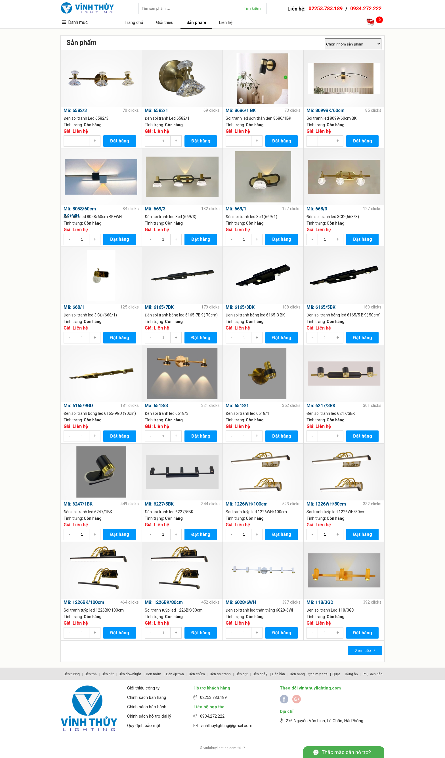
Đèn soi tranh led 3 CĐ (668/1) (90, 315)
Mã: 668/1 (74, 307)
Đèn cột (242, 674)
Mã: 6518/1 (237, 405)
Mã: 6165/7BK (159, 307)
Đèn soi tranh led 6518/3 (166, 413)
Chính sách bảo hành (146, 706)
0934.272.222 (365, 8)
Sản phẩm (196, 22)
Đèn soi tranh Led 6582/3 (86, 118)
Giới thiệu (164, 22)
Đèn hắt (108, 674)
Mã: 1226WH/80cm (326, 504)
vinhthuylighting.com (219, 748)
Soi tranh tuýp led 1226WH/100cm (256, 512)
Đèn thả (91, 674)
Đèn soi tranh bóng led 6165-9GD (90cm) (100, 413)
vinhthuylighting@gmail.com (226, 725)
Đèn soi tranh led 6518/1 (247, 413)
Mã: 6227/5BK (159, 504)
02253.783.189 (325, 8)
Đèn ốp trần (175, 674)
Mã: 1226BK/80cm (164, 602)
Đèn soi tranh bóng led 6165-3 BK (255, 315)
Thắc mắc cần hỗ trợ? (346, 752)
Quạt (336, 674)
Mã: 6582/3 (75, 110)
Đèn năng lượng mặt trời (309, 674)
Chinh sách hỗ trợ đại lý (149, 716)
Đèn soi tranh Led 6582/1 (167, 118)
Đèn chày (260, 674)
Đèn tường (72, 674)
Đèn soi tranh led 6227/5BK (169, 512)
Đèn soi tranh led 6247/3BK (331, 413)
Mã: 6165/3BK (240, 307)
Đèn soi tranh (220, 674)
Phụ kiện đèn (373, 674)
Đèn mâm (153, 674)
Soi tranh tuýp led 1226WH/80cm (336, 512)
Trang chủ (134, 22)
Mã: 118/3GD (320, 602)
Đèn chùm (197, 674)
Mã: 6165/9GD (78, 405)
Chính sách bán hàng (146, 697)
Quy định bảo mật (143, 725)
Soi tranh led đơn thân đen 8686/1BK (258, 118)
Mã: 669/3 (155, 209)
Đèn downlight (130, 674)
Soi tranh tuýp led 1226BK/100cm (94, 610)
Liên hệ (225, 22)
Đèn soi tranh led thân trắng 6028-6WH (260, 610)
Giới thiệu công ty (143, 688)
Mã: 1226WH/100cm (247, 504)
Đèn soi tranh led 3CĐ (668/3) (333, 216)
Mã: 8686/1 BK (241, 110)
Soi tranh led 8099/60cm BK (331, 118)
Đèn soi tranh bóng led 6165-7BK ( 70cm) (181, 315)
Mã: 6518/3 (156, 405)
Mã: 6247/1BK (78, 504)
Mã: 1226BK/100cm (84, 602)
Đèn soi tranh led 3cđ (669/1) (251, 216)
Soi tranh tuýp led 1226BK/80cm (174, 610)
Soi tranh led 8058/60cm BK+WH (93, 216)
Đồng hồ (351, 674)
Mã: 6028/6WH (241, 602)
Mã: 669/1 (236, 209)
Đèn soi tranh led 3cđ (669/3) (170, 216)
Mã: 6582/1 (156, 110)
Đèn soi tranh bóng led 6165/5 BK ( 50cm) (344, 315)
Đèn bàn (278, 674)
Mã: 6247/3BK (321, 405)
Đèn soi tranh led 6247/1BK (88, 512)
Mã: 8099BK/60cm (326, 110)
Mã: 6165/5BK (321, 307)
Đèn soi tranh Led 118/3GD (330, 610)
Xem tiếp (365, 650)
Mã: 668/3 (317, 209)
